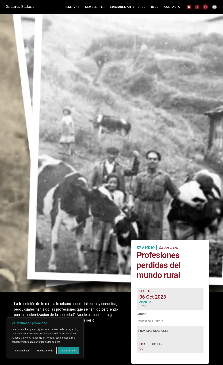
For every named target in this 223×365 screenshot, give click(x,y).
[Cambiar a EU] (205, 6)
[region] (45, 337)
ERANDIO (146, 255)
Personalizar (22, 350)
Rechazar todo (45, 350)
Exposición (168, 254)
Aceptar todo (68, 350)
